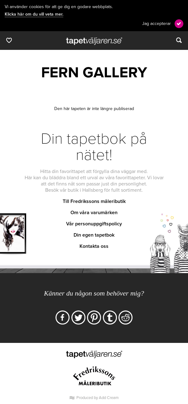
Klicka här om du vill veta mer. (34, 14)
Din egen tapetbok (94, 235)
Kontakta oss (94, 246)
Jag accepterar (156, 23)
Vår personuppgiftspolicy (94, 224)
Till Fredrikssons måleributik (94, 201)
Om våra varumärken (94, 212)
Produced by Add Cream (97, 397)
